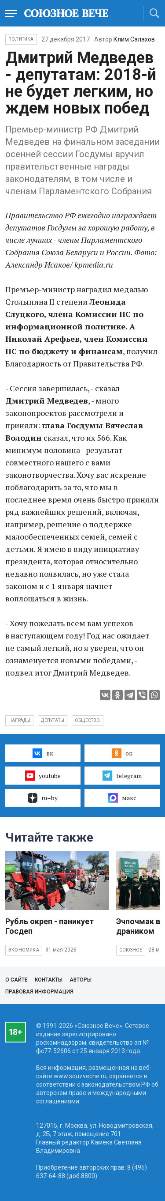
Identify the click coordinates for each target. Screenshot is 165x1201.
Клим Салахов (134, 39)
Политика (21, 39)
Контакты (48, 980)
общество (87, 720)
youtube (43, 775)
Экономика (23, 950)
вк (43, 753)
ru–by (43, 798)
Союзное (130, 950)
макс (122, 798)
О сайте (16, 980)
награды (19, 720)
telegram (122, 775)
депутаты (52, 720)
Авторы (81, 980)
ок (122, 753)
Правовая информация (39, 992)
